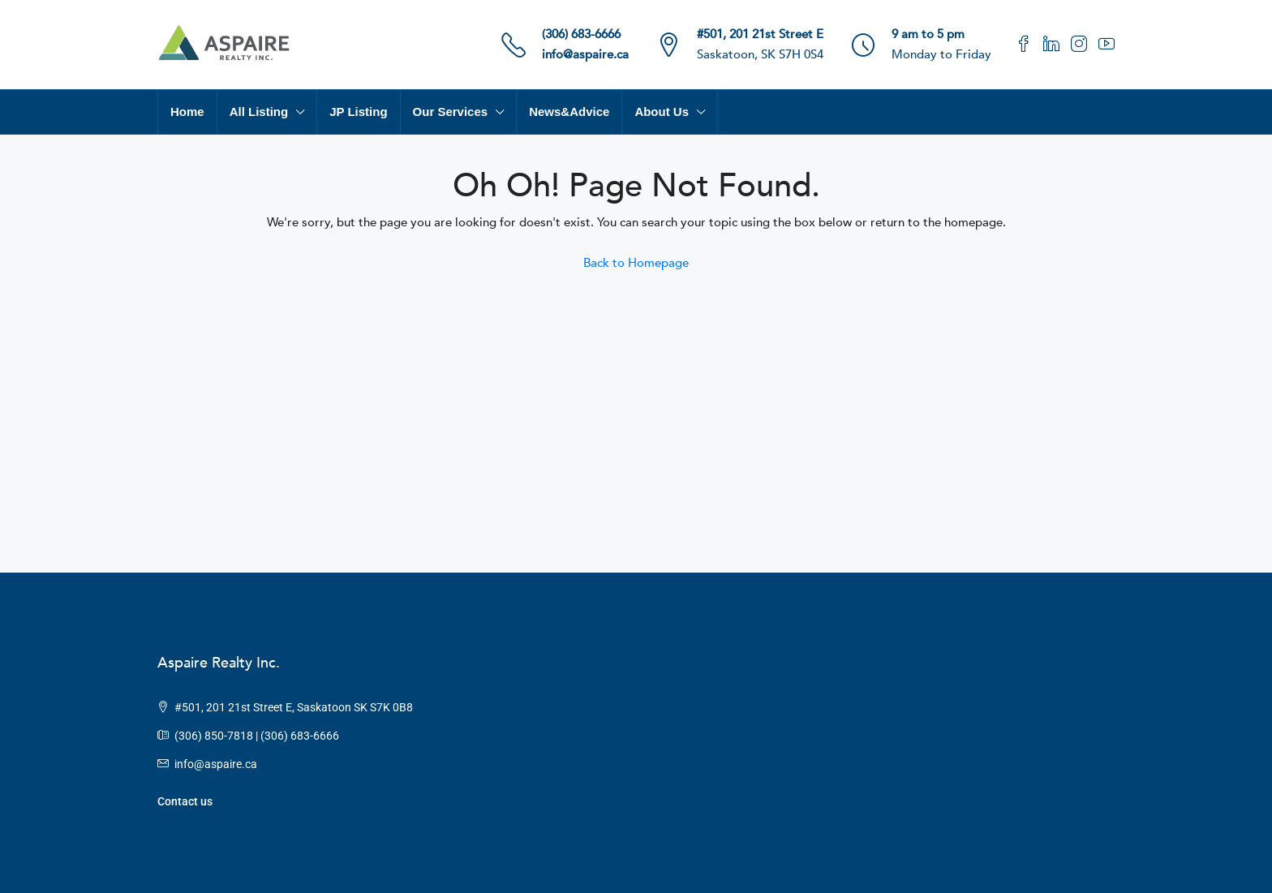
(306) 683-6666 (581, 34)
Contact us (185, 801)
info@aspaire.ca (585, 54)
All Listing (259, 111)
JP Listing (358, 111)
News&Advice (569, 111)
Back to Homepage (636, 263)
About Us (661, 111)
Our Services (450, 111)
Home (187, 111)
